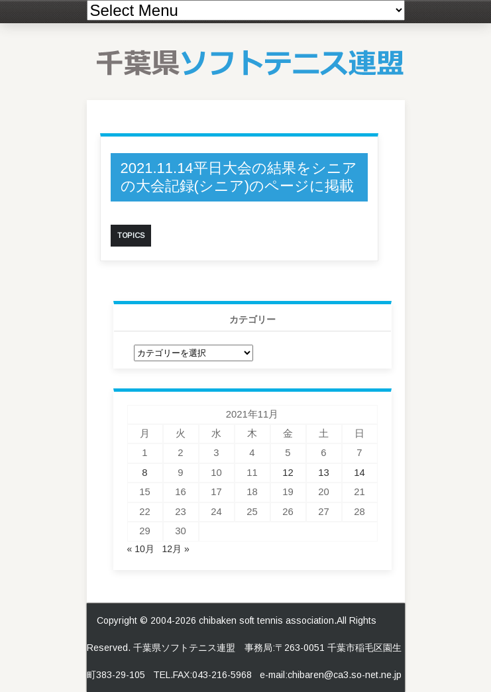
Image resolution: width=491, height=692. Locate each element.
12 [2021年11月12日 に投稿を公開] (288, 472)
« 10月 (140, 549)
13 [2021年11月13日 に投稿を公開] (323, 472)
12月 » (175, 549)
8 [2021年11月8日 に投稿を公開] (144, 472)
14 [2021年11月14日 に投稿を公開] (359, 472)
